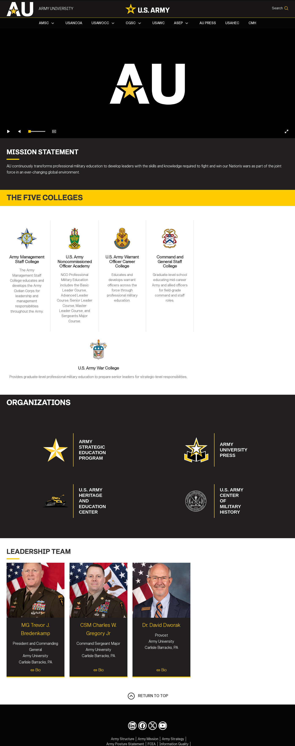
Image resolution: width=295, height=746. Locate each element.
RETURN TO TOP (147, 687)
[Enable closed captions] (54, 187)
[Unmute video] (19, 187)
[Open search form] (278, 8)
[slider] (36, 187)
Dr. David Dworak (216, 616)
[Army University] (25, 9)
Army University (59, 8)
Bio (79, 661)
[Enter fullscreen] (286, 187)
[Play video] (8, 187)
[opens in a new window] (132, 716)
